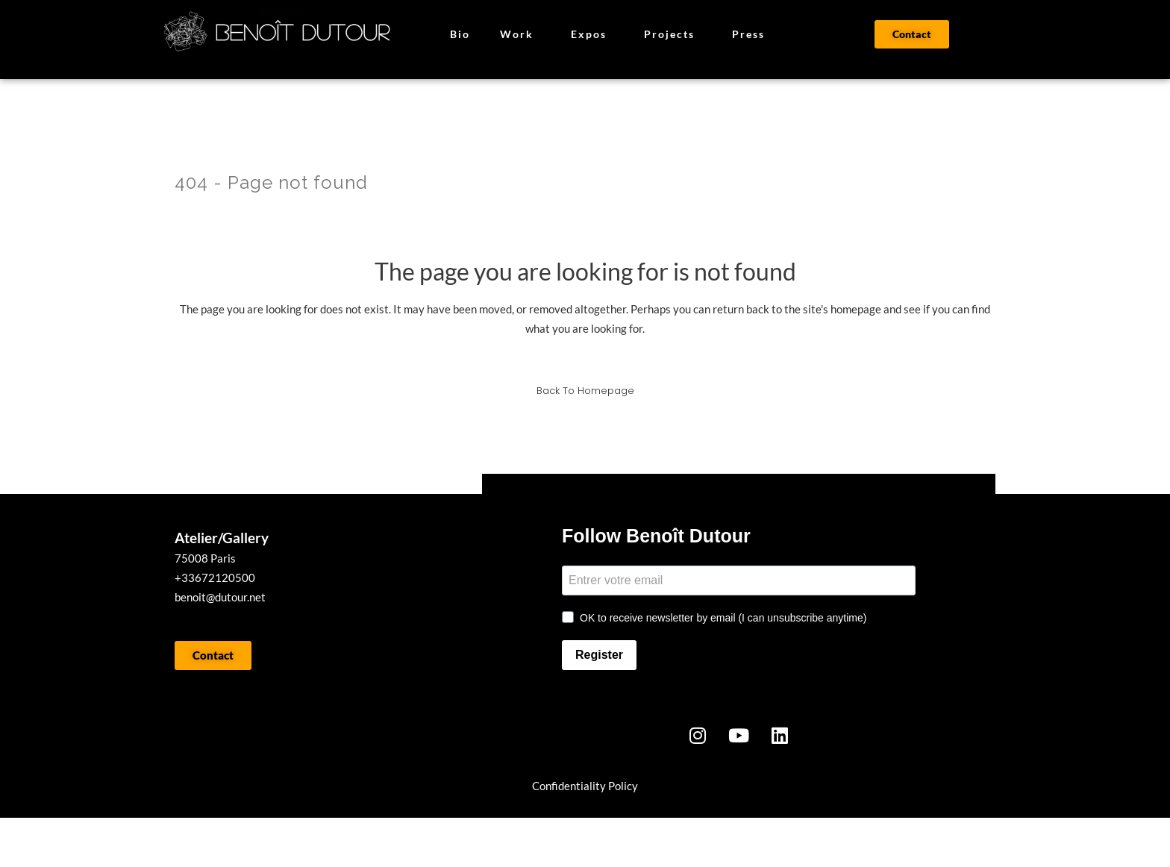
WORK (227, 842)
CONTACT (579, 842)
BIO (326, 842)
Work (520, 34)
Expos (592, 34)
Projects (673, 34)
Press (748, 34)
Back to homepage (585, 391)
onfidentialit (569, 785)
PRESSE (432, 842)
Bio (460, 34)
